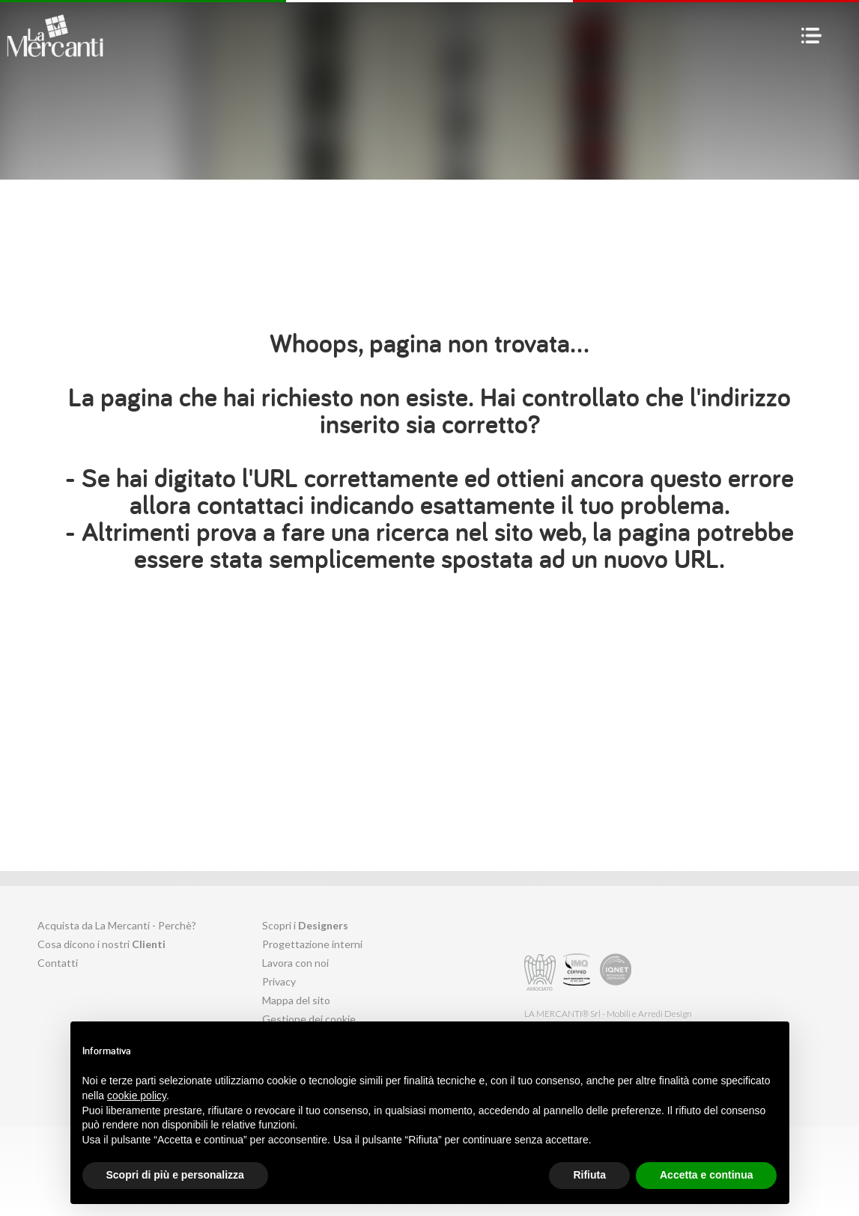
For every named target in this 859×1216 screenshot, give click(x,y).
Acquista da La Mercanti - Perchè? (116, 925)
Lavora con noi (295, 962)
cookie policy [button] (136, 1096)
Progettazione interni (312, 944)
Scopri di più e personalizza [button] (175, 1175)
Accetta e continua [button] (706, 1175)
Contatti (57, 962)
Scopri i (305, 925)
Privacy (279, 981)
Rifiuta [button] (589, 1175)
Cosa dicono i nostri (101, 944)
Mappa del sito (296, 1000)
